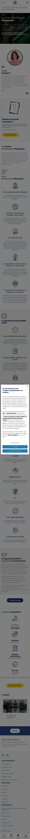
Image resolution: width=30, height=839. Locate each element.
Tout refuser (15, 446)
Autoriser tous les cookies (15, 450)
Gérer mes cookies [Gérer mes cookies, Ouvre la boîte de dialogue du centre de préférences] (15, 442)
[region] (15, 419)
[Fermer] (27, 386)
